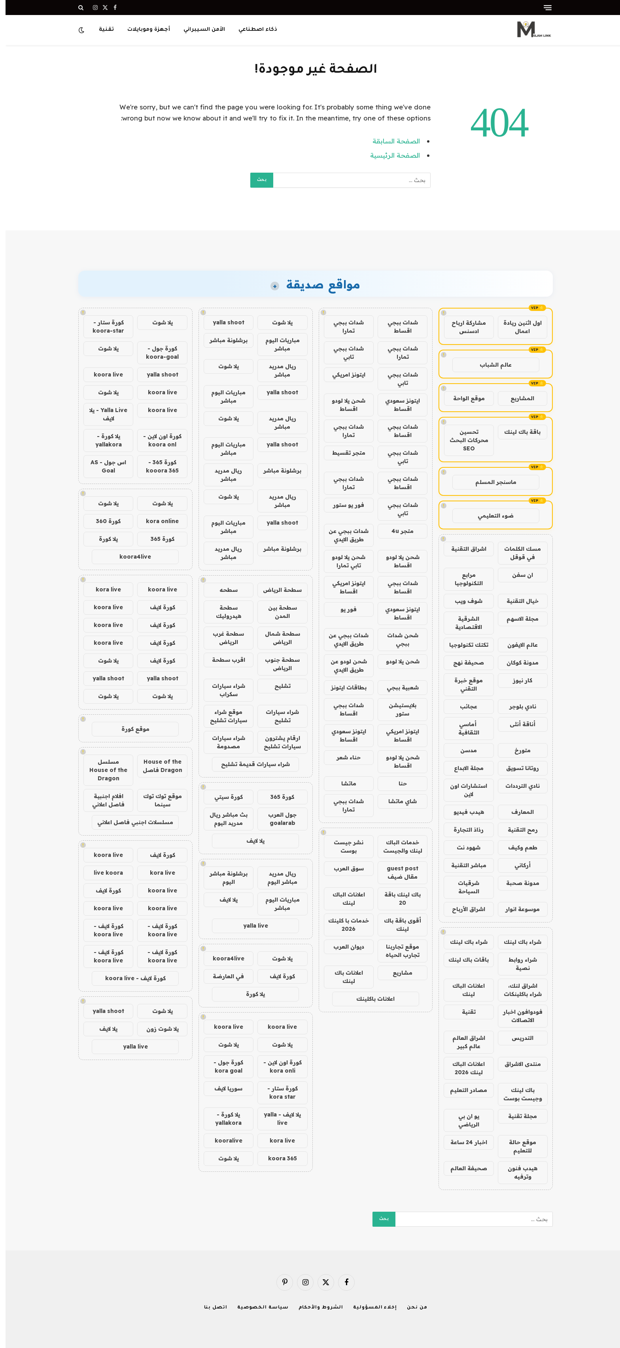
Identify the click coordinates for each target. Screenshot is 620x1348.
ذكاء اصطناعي (252, 30)
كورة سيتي (223, 796)
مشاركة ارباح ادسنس (463, 327)
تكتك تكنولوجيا (463, 644)
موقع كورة (130, 728)
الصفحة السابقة (390, 141)
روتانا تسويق (517, 768)
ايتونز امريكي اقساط (343, 587)
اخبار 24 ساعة (463, 1142)
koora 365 (277, 1158)
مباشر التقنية (463, 865)
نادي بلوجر (517, 706)
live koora (102, 872)
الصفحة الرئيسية (389, 155)
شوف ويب (463, 600)
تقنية (100, 30)
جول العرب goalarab (277, 818)
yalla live (250, 925)
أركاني (517, 865)
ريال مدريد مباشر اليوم (277, 877)
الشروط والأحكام (315, 1307)
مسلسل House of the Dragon (103, 770)
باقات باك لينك (463, 959)
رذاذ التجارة (463, 829)
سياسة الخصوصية (257, 1307)
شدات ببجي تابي (343, 352)
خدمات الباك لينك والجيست (397, 846)
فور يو (343, 609)
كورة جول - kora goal (223, 1066)
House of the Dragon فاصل (157, 766)
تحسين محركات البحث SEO (463, 440)
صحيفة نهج (463, 662)
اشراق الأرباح (463, 909)
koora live (276, 1026)
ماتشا (343, 783)
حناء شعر (343, 757)
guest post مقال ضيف (397, 872)
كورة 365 (277, 796)
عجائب (463, 706)
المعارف (517, 811)
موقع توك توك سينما (157, 800)
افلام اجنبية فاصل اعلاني (103, 800)
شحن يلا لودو (397, 661)
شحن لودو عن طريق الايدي (343, 665)
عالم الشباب (490, 364)
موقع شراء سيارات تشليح (223, 716)
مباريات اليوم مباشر (277, 344)
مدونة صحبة (517, 883)
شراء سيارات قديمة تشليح (249, 764)
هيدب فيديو (463, 811)
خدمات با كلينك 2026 (343, 924)
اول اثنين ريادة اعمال (517, 327)
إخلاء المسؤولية (369, 1307)
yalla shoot (223, 322)
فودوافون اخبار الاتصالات (517, 1016)
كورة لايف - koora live (157, 930)
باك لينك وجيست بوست (517, 1094)
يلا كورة (249, 994)
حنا (397, 783)
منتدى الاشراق (517, 1063)
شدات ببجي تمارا (343, 326)
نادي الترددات (517, 785)
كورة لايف (276, 976)
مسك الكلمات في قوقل (517, 553)
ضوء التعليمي (490, 515)
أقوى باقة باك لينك (397, 924)
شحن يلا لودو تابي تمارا (343, 561)
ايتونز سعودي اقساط (397, 404)
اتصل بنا (210, 1307)
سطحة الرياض (276, 589)
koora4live (223, 958)
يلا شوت (277, 322)
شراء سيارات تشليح (276, 716)
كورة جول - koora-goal (156, 352)
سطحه (223, 589)
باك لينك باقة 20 (397, 898)
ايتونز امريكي (343, 374)
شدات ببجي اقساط (397, 326)
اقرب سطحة (223, 659)
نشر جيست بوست (343, 846)
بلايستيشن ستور (397, 709)
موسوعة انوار (517, 909)
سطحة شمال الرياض (277, 638)
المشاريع (517, 398)
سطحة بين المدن (277, 611)
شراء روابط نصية (517, 963)
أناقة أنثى (517, 724)
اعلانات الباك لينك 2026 (463, 1068)
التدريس (517, 1037)
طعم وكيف (517, 847)
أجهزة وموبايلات (143, 30)
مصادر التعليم (463, 1090)
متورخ (517, 750)
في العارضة (222, 976)
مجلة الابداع (463, 768)
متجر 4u (397, 531)
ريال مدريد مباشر (277, 370)
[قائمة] (542, 7)
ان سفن (517, 574)
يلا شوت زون (157, 1028)
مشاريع (397, 972)
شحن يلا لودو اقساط (343, 404)
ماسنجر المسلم (490, 482)
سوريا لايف (223, 1088)
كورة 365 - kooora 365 (156, 466)
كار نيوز (517, 680)
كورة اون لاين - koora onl (157, 440)
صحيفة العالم (463, 1168)
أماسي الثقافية (463, 728)
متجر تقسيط (343, 452)
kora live (276, 1140)
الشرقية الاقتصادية (463, 623)
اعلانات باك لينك (343, 977)
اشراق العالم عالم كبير (463, 1042)
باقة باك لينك (517, 431)
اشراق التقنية (463, 548)
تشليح (277, 685)
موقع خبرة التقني (463, 684)
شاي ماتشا (397, 801)
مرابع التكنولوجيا (463, 579)
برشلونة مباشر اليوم (223, 877)
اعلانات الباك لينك (463, 990)
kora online (156, 521)
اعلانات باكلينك (370, 998)
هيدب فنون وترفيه (517, 1172)
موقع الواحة (463, 398)
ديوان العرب (343, 946)
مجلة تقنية (517, 1116)
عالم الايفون (517, 644)
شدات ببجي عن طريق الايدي (343, 535)
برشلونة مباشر (223, 340)
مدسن (463, 750)
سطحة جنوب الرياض (276, 664)
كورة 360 (103, 521)
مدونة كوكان (517, 662)
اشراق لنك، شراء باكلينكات (517, 990)
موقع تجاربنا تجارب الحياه (397, 950)
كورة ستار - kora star (277, 1092)
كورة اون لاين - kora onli (277, 1066)
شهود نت (463, 847)
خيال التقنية (517, 600)
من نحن (411, 1307)
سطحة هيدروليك (223, 611)
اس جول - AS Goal (103, 466)
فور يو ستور (343, 504)
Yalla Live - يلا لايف (103, 414)
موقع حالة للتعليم (517, 1146)
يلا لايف (250, 840)
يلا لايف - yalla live (276, 1118)
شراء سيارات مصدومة (223, 742)
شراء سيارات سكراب (223, 690)
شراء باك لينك (517, 941)
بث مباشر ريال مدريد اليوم (223, 818)
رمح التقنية (517, 829)
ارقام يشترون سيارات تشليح (276, 742)
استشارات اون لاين (463, 790)
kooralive (223, 1140)
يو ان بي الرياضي (463, 1120)
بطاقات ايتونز (343, 687)
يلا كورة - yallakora (223, 1118)
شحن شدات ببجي (397, 639)
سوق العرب (343, 868)
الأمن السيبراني (198, 30)
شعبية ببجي (397, 687)
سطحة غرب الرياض (222, 638)
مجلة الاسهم (517, 618)
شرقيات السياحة (463, 887)
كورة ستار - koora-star (103, 326)
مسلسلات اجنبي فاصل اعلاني (130, 822)
